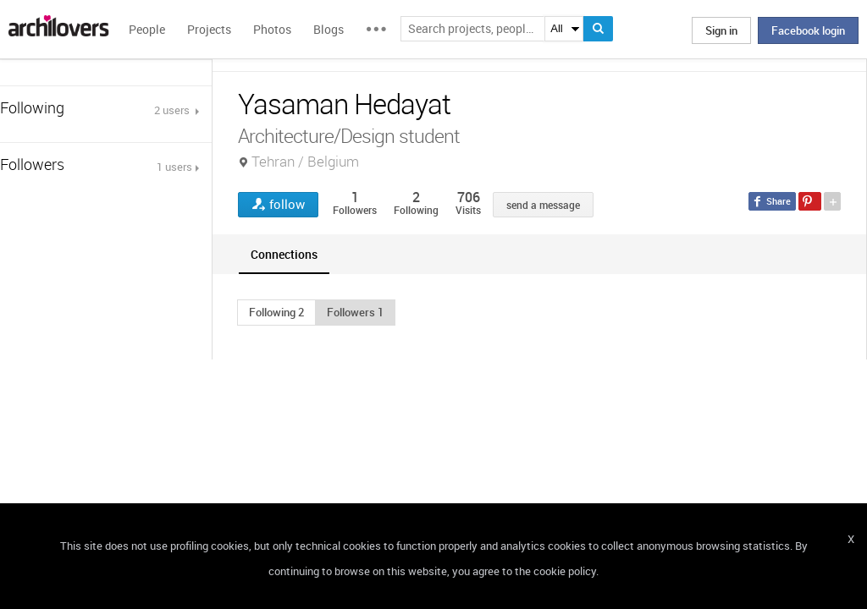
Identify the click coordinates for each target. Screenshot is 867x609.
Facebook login (808, 30)
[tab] (284, 254)
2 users (173, 110)
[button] (276, 312)
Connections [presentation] (284, 254)
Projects (209, 29)
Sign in (721, 30)
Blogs (328, 29)
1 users (174, 166)
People (147, 29)
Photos (272, 29)
